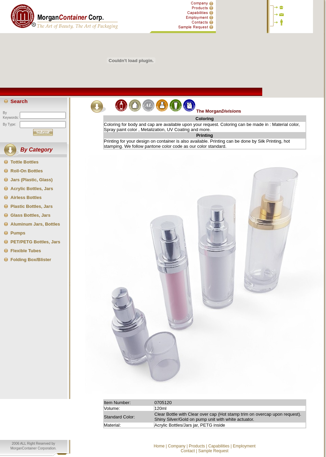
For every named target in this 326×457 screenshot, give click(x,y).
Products (197, 446)
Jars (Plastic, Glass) (32, 179)
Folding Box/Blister (31, 259)
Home (159, 446)
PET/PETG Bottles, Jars (35, 241)
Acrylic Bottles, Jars (32, 188)
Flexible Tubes (26, 250)
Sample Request (213, 450)
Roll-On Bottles (27, 170)
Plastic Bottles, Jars (32, 206)
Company (176, 446)
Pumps (18, 232)
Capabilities (218, 446)
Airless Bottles (26, 197)
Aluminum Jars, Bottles (35, 224)
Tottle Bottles (25, 162)
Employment (244, 446)
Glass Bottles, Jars (30, 215)
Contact (188, 450)
